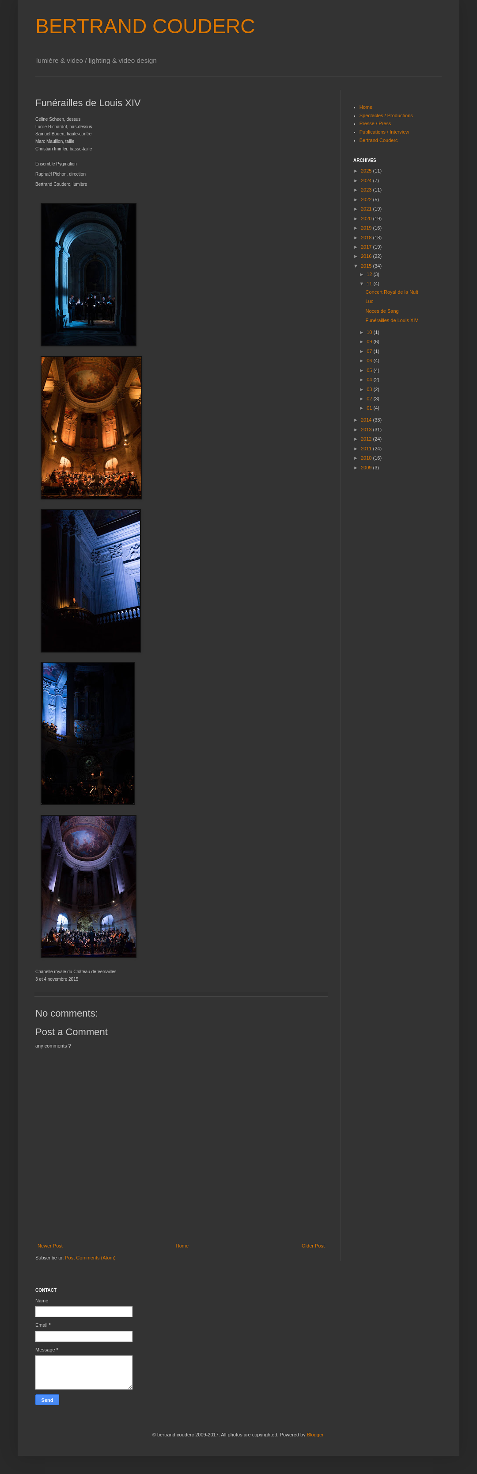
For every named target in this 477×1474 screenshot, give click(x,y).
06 (370, 360)
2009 (367, 467)
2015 (367, 266)
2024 (367, 180)
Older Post (313, 1245)
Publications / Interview (384, 131)
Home (182, 1245)
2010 (367, 458)
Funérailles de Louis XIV (391, 320)
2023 (367, 189)
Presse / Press (375, 123)
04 (370, 379)
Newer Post (50, 1245)
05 (370, 370)
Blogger (315, 1434)
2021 (367, 208)
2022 (367, 199)
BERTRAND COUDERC (145, 26)
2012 (367, 438)
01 (370, 408)
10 (370, 332)
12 (370, 274)
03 (370, 389)
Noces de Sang (381, 311)
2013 (367, 429)
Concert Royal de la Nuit (391, 292)
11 (370, 283)
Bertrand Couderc (379, 140)
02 (370, 398)
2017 (367, 247)
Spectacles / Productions (386, 115)
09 (370, 341)
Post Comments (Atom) (90, 1257)
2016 (367, 256)
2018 (367, 237)
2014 (367, 419)
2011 (367, 448)
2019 (367, 227)
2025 (367, 170)
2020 (367, 218)
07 (370, 351)
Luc (369, 301)
